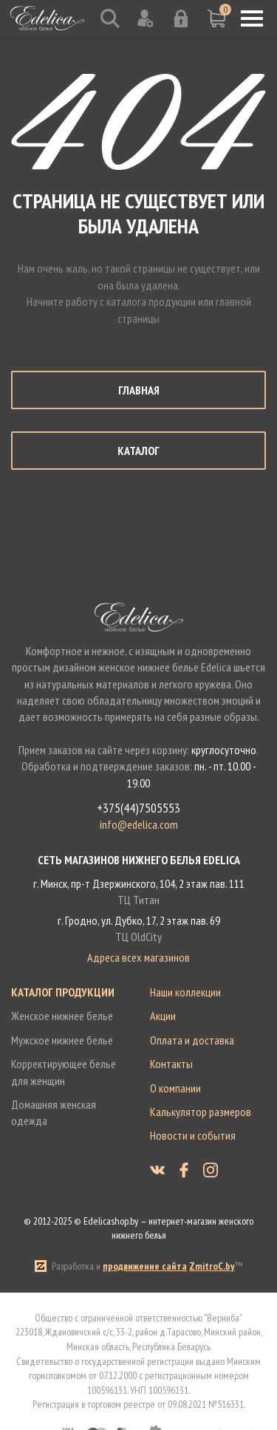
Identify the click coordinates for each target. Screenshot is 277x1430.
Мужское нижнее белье (62, 1040)
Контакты (171, 1063)
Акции (163, 1015)
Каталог (138, 450)
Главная (139, 390)
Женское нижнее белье (62, 1015)
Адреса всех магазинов (138, 957)
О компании (175, 1088)
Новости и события (193, 1135)
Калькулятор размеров (200, 1111)
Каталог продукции (62, 992)
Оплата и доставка (192, 1040)
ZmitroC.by (212, 1266)
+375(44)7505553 (138, 808)
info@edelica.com (139, 824)
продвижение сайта (145, 1266)
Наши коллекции (185, 992)
